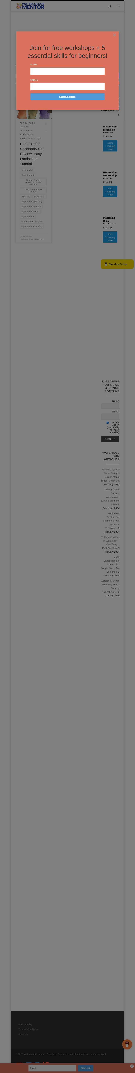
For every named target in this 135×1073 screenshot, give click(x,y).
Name (34, 64)
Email (34, 79)
